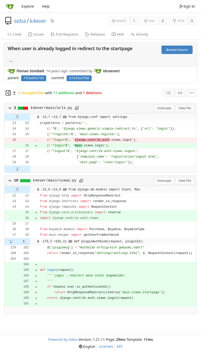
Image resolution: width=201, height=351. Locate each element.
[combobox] (168, 93)
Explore (27, 6)
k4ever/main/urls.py (51, 108)
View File (185, 108)
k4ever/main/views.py (55, 180)
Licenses (106, 346)
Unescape (164, 108)
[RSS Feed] (52, 21)
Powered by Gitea (63, 339)
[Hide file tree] (8, 93)
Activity (139, 34)
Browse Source (177, 50)
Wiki (118, 34)
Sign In (187, 6)
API (119, 346)
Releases (95, 34)
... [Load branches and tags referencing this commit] (10, 61)
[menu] (191, 93)
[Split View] (180, 93)
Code (14, 34)
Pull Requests (64, 34)
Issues (36, 34)
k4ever (38, 20)
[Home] (10, 6)
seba (20, 20)
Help (46, 6)
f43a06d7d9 (34, 78)
